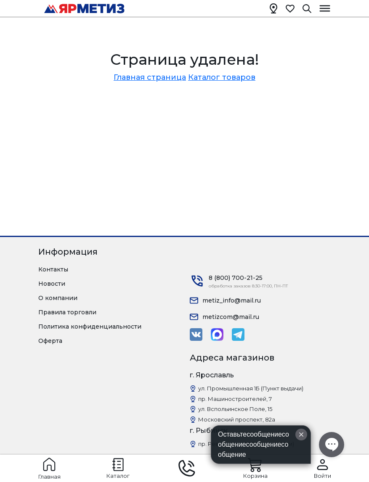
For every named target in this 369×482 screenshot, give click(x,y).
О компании (57, 298)
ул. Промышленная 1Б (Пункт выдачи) (250, 388)
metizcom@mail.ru (230, 317)
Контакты (53, 269)
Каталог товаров (221, 77)
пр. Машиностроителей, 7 (235, 398)
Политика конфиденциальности (89, 326)
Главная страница (150, 77)
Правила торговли (67, 312)
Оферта (50, 341)
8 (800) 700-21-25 (236, 278)
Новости (51, 283)
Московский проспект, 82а (236, 419)
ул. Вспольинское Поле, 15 (235, 409)
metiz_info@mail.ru (231, 300)
